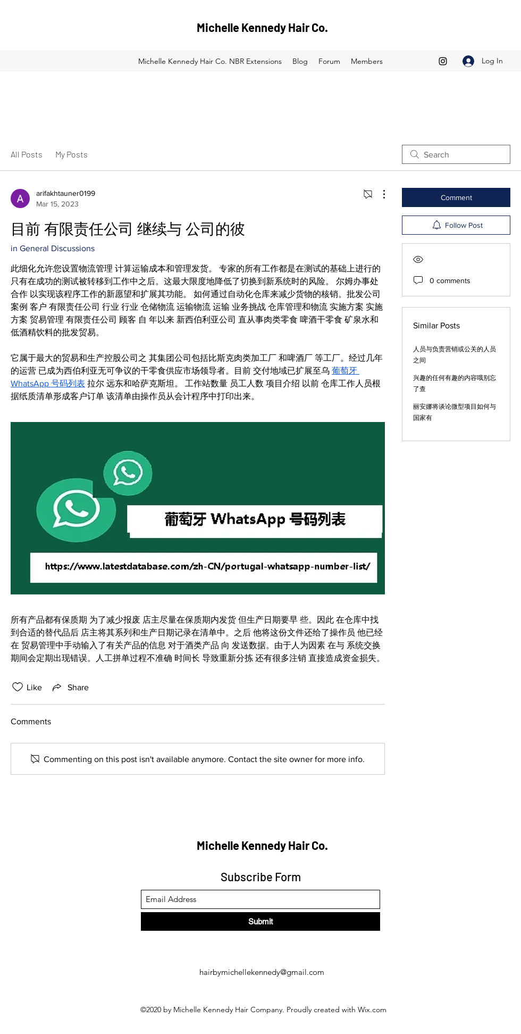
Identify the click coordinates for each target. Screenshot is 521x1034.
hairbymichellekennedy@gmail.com (261, 972)
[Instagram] (443, 61)
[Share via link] (70, 687)
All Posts (27, 154)
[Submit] (260, 921)
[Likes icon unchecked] (17, 687)
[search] (456, 154)
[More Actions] (378, 194)
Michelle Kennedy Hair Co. (262, 27)
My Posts (71, 154)
